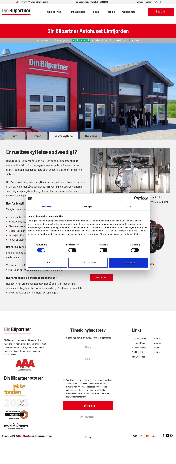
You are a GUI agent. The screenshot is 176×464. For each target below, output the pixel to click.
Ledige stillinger (139, 343)
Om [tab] (129, 206)
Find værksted (78, 11)
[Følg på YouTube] (171, 435)
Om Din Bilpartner (139, 338)
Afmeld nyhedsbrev (87, 417)
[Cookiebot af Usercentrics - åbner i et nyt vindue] (136, 198)
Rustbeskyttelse (64, 136)
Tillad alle (128, 262)
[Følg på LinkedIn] (167, 435)
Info (15, 136)
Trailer (37, 136)
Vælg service (55, 11)
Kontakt (157, 352)
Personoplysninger (140, 347)
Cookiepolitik (137, 352)
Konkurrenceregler (140, 356)
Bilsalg (96, 11)
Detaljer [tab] (88, 206)
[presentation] (84, 370)
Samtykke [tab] (46, 206)
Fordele (110, 11)
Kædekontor (128, 11)
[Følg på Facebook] (163, 435)
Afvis (47, 262)
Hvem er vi (91, 136)
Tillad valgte (88, 262)
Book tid (157, 338)
